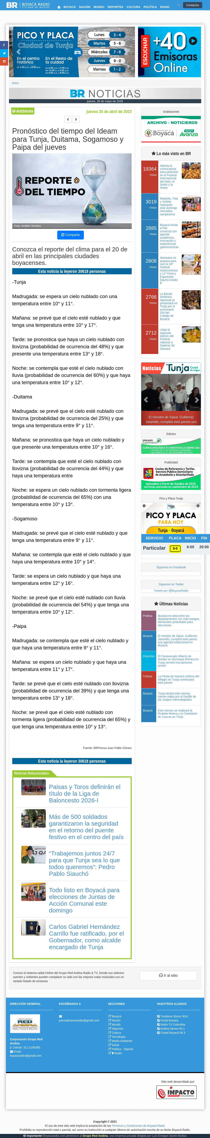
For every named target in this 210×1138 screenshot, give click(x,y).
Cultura (116, 1032)
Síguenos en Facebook (171, 567)
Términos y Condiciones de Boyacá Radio (138, 1125)
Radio (117, 1053)
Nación (116, 1020)
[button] (18, 52)
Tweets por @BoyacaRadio (171, 590)
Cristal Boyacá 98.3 (172, 1032)
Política (116, 1049)
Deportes (117, 1028)
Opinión (129, 1049)
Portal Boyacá (169, 1020)
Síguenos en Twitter (171, 584)
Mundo (116, 1024)
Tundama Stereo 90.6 (174, 1016)
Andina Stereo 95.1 (172, 1028)
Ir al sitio (168, 975)
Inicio (15, 83)
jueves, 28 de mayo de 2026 (105, 101)
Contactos (192, 5)
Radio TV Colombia (172, 1024)
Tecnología (119, 1036)
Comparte (70, 235)
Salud (115, 1045)
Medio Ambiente (122, 1041)
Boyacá (116, 1016)
